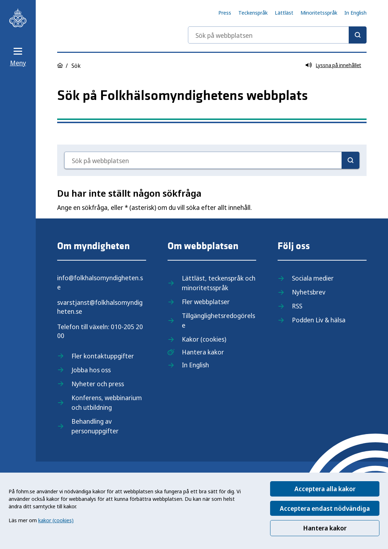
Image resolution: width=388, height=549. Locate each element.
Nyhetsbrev (308, 292)
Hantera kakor (325, 528)
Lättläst (284, 12)
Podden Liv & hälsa (318, 320)
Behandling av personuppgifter (95, 426)
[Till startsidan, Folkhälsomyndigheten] (18, 18)
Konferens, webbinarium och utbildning (106, 402)
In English (355, 12)
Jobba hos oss (91, 370)
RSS (297, 306)
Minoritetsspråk (318, 12)
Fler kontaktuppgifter (102, 356)
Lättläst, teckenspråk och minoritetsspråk (218, 283)
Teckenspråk (253, 12)
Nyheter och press (97, 383)
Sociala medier (313, 278)
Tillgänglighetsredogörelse (218, 320)
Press (224, 12)
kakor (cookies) (56, 520)
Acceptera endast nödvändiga (325, 508)
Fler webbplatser (206, 301)
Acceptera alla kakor (324, 488)
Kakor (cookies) (204, 339)
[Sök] (358, 35)
